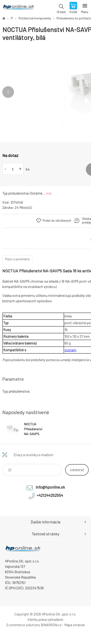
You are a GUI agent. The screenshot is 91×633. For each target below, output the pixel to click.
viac (49, 193)
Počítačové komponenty (35, 18)
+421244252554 (50, 495)
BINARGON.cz (51, 625)
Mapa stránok (74, 625)
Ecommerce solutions (23, 625)
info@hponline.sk (50, 487)
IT (12, 18)
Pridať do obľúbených (57, 220)
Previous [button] (8, 92)
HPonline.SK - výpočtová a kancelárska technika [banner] (18, 8)
